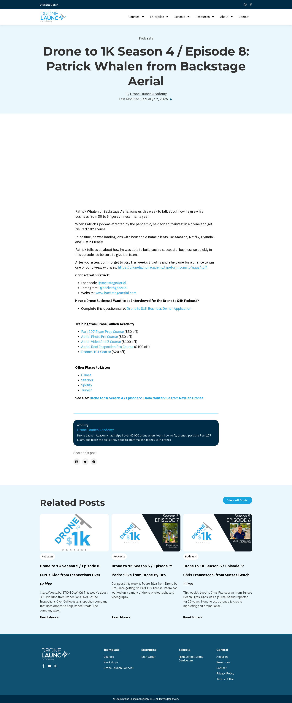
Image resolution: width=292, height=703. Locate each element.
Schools (182, 16)
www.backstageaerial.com (116, 293)
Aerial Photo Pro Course (99, 337)
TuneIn (86, 390)
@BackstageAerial (112, 283)
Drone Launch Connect (119, 668)
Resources (205, 16)
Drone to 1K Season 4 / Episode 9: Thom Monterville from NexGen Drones (146, 398)
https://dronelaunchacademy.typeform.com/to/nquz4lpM (162, 267)
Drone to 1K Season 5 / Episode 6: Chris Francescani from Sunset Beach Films (216, 574)
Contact (244, 17)
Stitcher (87, 380)
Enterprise (159, 16)
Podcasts (146, 38)
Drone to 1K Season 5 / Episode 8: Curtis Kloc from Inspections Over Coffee (70, 574)
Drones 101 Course (96, 352)
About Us (222, 656)
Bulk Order (148, 656)
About (226, 16)
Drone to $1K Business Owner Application (159, 308)
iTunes (86, 375)
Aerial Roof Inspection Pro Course (107, 347)
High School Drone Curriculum (191, 658)
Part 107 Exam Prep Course (102, 332)
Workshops (111, 662)
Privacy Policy (225, 673)
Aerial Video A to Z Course (101, 342)
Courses (136, 16)
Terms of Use (225, 679)
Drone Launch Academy (148, 94)
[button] (76, 461)
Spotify (86, 385)
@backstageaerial (113, 288)
